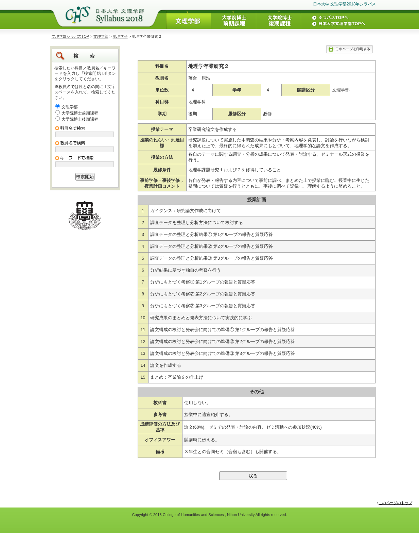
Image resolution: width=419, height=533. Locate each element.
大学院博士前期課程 (80, 113)
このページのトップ (395, 503)
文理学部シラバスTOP (70, 36)
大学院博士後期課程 (80, 119)
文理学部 (100, 36)
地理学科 (120, 36)
